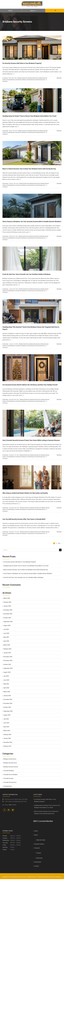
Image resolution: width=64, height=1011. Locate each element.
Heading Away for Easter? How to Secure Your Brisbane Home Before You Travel (29, 116)
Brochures (39, 858)
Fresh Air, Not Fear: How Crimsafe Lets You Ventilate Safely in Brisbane (26, 274)
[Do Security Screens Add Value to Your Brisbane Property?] (32, 48)
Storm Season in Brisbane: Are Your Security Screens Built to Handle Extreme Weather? (31, 221)
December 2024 (8, 656)
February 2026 (7, 602)
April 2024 (6, 688)
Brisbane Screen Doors (23, 78)
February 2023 (7, 734)
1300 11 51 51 (12, 805)
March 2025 (7, 645)
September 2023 (8, 711)
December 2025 (8, 610)
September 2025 (8, 621)
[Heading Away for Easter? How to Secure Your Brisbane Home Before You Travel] (32, 100)
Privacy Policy (51, 876)
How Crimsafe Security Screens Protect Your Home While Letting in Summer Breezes (31, 440)
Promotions (37, 862)
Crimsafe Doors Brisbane (20, 79)
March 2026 (7, 598)
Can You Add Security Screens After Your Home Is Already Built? (24, 519)
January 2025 (7, 652)
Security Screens (39, 844)
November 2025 (8, 614)
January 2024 (7, 695)
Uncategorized (8, 786)
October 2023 (7, 707)
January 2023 (7, 738)
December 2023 (8, 699)
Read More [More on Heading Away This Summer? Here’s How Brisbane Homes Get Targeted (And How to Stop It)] (59, 344)
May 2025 (6, 637)
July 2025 (6, 629)
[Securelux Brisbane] (32, 2)
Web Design (40, 876)
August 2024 (7, 672)
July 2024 (6, 676)
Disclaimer (58, 876)
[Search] (60, 550)
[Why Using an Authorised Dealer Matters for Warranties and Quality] (32, 477)
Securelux (6, 130)
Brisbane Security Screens (11, 767)
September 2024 (8, 668)
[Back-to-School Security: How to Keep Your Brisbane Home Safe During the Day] (32, 153)
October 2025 (7, 617)
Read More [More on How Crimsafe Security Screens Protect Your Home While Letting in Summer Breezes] (59, 455)
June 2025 (6, 633)
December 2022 (8, 742)
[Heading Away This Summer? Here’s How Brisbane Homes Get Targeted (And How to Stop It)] (32, 311)
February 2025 (7, 649)
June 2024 (6, 680)
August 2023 (7, 715)
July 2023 (6, 719)
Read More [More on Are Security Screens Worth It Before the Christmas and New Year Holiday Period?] (59, 399)
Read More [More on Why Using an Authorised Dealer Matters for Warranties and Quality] (59, 507)
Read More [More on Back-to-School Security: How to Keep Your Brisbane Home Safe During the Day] (59, 183)
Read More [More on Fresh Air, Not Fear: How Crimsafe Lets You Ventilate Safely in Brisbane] (59, 289)
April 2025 (6, 641)
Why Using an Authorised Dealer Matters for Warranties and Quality (25, 493)
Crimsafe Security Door (40, 79)
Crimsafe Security (30, 79)
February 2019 (7, 746)
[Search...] (30, 550)
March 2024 (7, 691)
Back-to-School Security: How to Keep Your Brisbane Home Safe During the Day (29, 169)
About (36, 835)
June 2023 (6, 723)
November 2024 (8, 660)
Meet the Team (40, 840)
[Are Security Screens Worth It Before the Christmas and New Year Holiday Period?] (32, 367)
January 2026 (7, 606)
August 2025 (7, 625)
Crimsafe (37, 848)
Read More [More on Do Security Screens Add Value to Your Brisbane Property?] (59, 78)
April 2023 (6, 727)
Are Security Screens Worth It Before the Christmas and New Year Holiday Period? (30, 385)
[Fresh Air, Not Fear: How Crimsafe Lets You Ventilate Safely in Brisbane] (32, 258)
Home (36, 831)
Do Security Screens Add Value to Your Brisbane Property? (22, 63)
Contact (36, 866)
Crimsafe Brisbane (10, 79)
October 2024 (7, 664)
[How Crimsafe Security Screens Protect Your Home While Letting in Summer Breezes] (32, 423)
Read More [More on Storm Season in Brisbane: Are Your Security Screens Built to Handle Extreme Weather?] (59, 236)
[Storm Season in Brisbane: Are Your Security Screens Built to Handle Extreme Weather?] (32, 206)
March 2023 (7, 730)
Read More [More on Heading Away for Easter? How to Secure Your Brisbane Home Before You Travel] (59, 130)
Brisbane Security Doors (33, 78)
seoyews (6, 78)
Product (38, 853)
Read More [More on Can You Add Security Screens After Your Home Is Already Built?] (59, 531)
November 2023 (8, 703)
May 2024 (6, 684)
